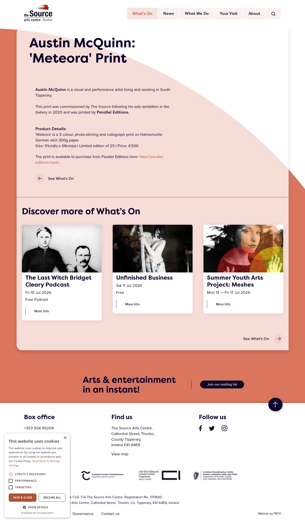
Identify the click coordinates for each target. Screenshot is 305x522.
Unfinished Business (145, 277)
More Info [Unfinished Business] (132, 304)
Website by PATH (269, 514)
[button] (37, 507)
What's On (142, 13)
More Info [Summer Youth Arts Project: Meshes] (223, 304)
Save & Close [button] (22, 497)
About (254, 13)
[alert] (37, 475)
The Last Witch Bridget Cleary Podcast (59, 281)
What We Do (197, 13)
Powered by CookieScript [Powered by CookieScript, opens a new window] (37, 513)
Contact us (111, 514)
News (168, 13)
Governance (83, 514)
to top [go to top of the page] (275, 405)
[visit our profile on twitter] (212, 428)
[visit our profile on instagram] (224, 428)
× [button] (65, 438)
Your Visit (229, 13)
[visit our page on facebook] (200, 428)
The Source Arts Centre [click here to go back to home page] (38, 12)
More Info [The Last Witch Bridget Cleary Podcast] (41, 311)
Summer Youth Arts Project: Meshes (235, 281)
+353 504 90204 (39, 428)
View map (119, 454)
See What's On (54, 178)
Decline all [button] (52, 497)
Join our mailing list (222, 384)
